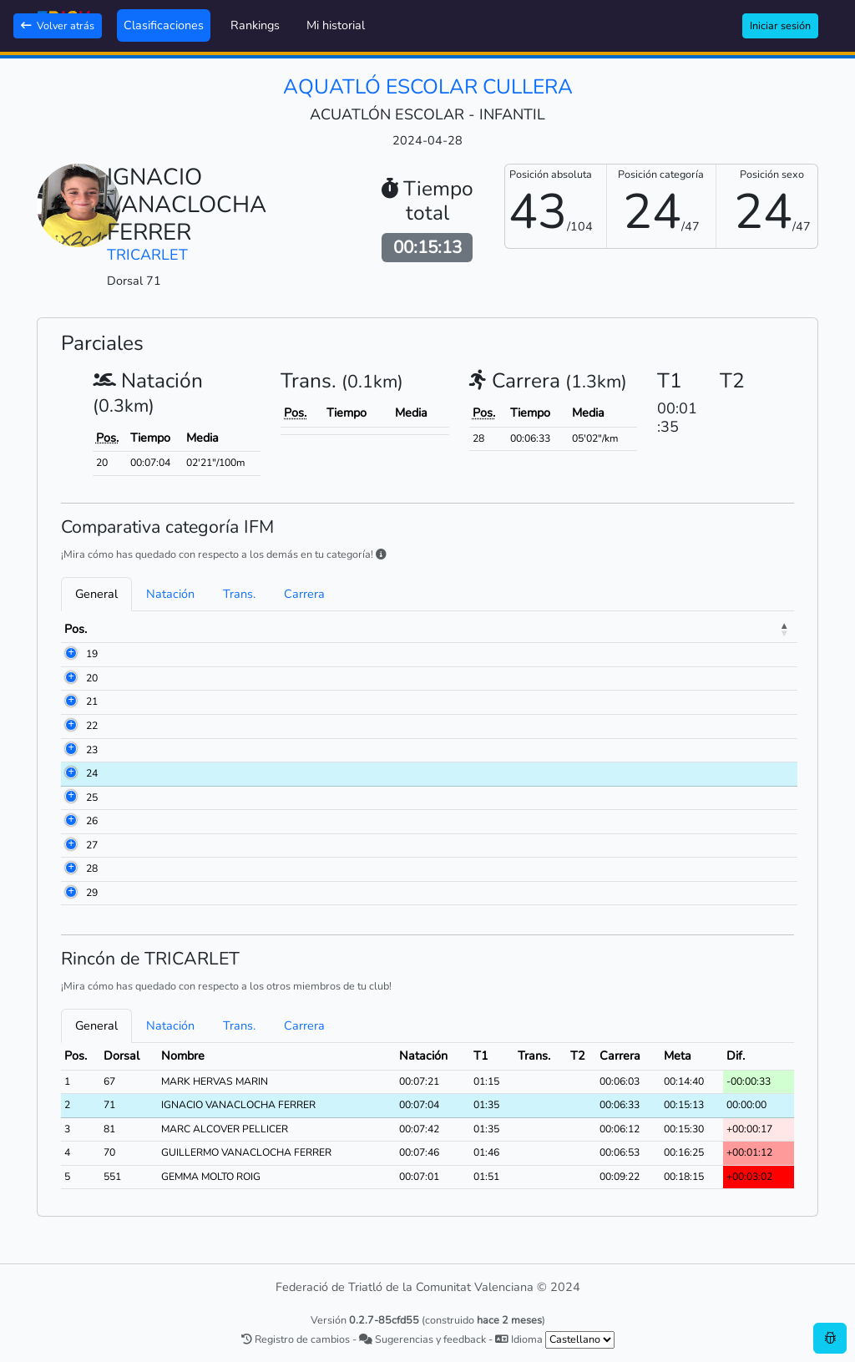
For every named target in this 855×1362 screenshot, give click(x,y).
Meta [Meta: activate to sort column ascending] (765, 628)
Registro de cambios (295, 1339)
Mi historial (335, 25)
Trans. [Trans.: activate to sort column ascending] (712, 628)
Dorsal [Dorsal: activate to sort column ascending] (126, 628)
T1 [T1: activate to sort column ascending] (667, 628)
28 (92, 868)
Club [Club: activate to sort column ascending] (346, 628)
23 (92, 750)
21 (92, 701)
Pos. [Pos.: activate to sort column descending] (75, 628)
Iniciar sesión (780, 25)
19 (92, 654)
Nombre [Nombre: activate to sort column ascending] (188, 628)
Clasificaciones (164, 25)
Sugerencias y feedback (422, 1339)
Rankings (255, 25)
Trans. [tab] (239, 593)
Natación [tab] (170, 593)
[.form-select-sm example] (580, 1340)
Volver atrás (57, 25)
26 (92, 821)
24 (92, 773)
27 (92, 845)
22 (92, 725)
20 (92, 678)
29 (92, 892)
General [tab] (96, 593)
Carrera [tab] (304, 593)
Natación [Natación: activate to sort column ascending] (613, 628)
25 (92, 797)
